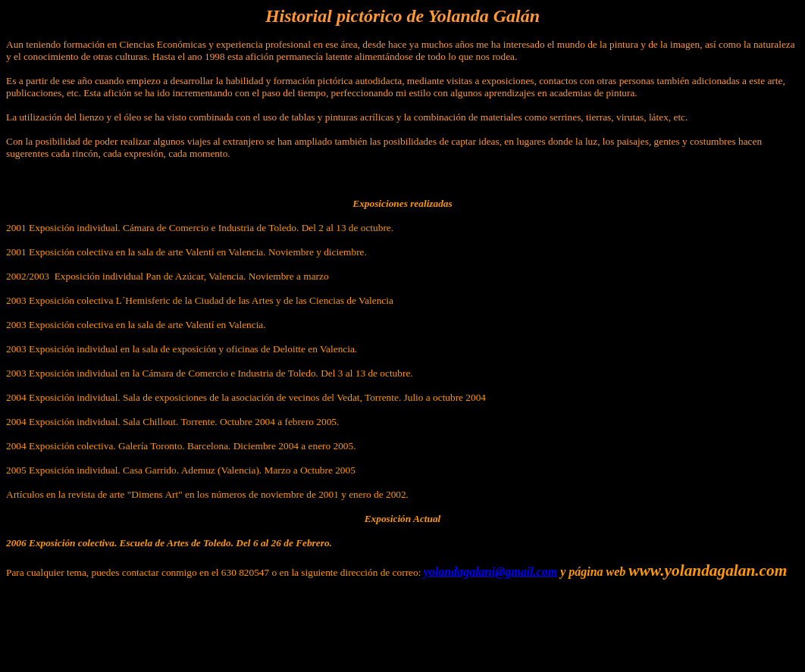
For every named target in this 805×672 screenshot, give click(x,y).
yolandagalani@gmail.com (490, 571)
